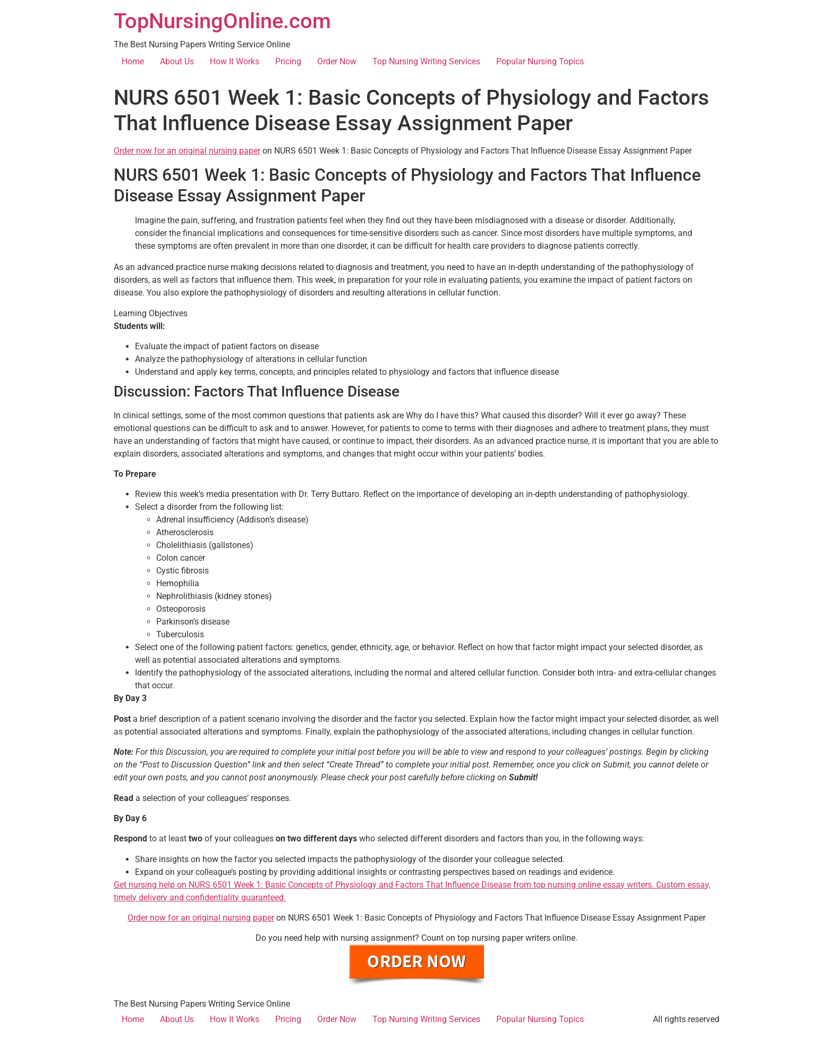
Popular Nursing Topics (540, 61)
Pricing (288, 61)
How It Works (234, 61)
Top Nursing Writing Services (426, 61)
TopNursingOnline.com (222, 21)
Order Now (336, 61)
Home (133, 61)
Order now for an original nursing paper (187, 151)
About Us (177, 61)
